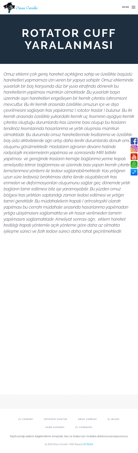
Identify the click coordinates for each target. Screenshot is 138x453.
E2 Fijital (88, 444)
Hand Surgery (55, 427)
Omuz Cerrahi (87, 419)
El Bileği (113, 419)
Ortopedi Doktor (55, 419)
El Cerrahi (26, 419)
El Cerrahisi (84, 427)
